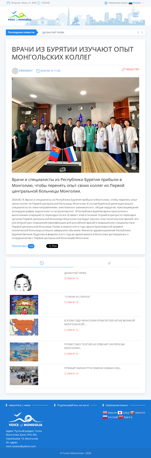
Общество (132, 69)
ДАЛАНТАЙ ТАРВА (53, 32)
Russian (137, 2)
